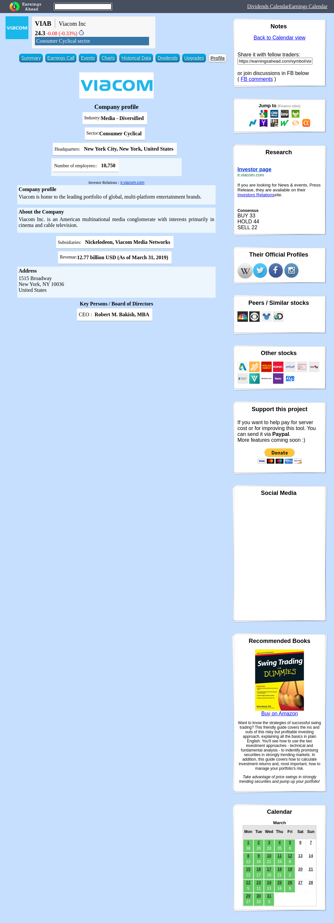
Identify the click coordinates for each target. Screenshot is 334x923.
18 (279, 869)
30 (258, 896)
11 (279, 856)
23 (258, 882)
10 (269, 856)
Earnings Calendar (308, 6)
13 (300, 856)
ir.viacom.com (132, 182)
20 (300, 869)
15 (248, 869)
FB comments (257, 79)
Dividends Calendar (268, 6)
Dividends (167, 58)
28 (311, 882)
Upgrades (194, 58)
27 (300, 882)
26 (290, 882)
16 (258, 869)
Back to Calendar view (279, 37)
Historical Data (136, 58)
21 (311, 869)
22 (248, 882)
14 (311, 856)
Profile (217, 58)
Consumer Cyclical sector (63, 41)
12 (290, 856)
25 (279, 882)
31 (269, 896)
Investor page (254, 169)
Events (88, 58)
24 (269, 882)
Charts (108, 58)
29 (248, 896)
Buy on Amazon (279, 713)
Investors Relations (255, 194)
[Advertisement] (116, 369)
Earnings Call (60, 58)
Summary (31, 58)
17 (269, 869)
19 (290, 869)
